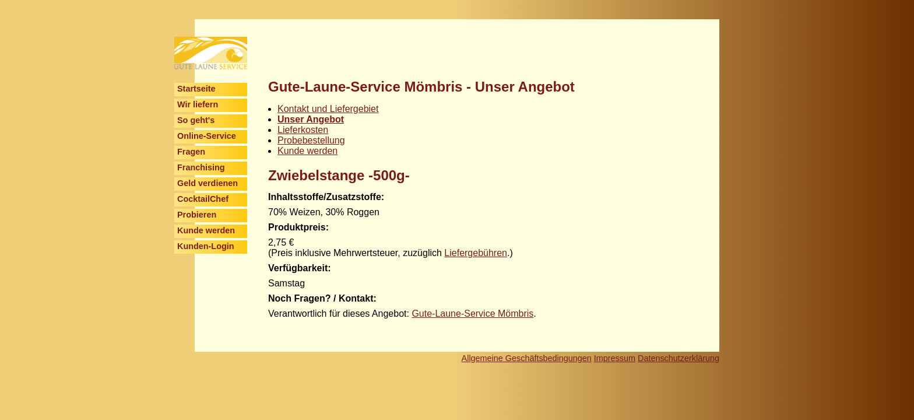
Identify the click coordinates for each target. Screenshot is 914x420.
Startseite (196, 88)
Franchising (201, 167)
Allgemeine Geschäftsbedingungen (527, 358)
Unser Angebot (310, 119)
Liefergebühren (475, 253)
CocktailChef (202, 199)
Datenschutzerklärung (678, 358)
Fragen (191, 151)
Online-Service (206, 136)
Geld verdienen (207, 183)
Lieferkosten (302, 130)
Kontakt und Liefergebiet (327, 109)
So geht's (196, 120)
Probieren (196, 214)
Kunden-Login (205, 246)
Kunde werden (206, 230)
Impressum (614, 358)
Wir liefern (197, 104)
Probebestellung (311, 140)
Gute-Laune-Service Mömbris (472, 313)
